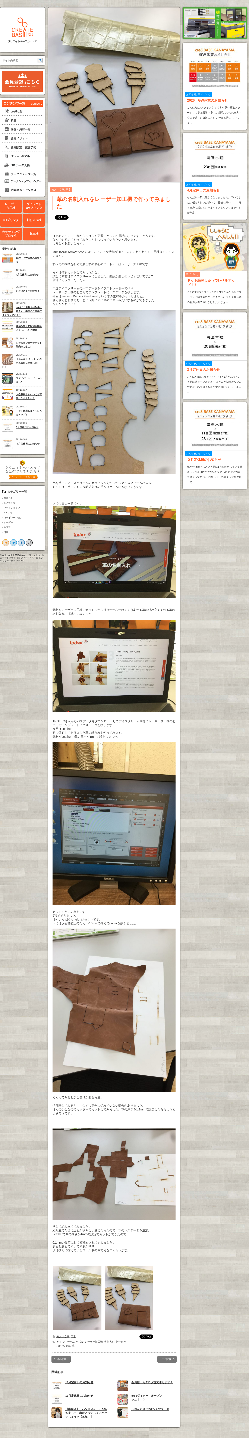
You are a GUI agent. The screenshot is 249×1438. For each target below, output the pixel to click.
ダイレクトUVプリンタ (34, 206)
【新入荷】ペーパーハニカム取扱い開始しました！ (22, 363)
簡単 (68, 1345)
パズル (79, 1341)
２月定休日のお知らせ (28, 443)
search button (29, 542)
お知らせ (8, 498)
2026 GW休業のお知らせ (29, 260)
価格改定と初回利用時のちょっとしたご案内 (29, 328)
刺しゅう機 (33, 220)
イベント (8, 512)
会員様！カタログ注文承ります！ (152, 1382)
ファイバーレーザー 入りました (29, 380)
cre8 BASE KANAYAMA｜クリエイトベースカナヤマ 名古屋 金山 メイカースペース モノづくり (22, 558)
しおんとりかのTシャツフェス (150, 1409)
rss (5, 542)
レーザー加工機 (11, 206)
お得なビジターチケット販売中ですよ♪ (29, 344)
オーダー (8, 522)
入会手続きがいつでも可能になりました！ (29, 396)
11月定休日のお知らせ (79, 1382)
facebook (21, 542)
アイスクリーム (65, 1341)
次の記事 (166, 1359)
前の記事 (61, 1359)
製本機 (33, 234)
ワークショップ (12, 507)
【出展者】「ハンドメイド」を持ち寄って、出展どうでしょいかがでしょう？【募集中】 (86, 1413)
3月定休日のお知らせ (27, 427)
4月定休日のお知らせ (27, 274)
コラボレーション (13, 517)
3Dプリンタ (11, 220)
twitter (13, 542)
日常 (6, 532)
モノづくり (9, 503)
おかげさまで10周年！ (28, 291)
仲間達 (7, 527)
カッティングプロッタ (11, 233)
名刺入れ (109, 1341)
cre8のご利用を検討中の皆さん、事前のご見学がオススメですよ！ (22, 311)
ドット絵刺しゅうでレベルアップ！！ (29, 413)
